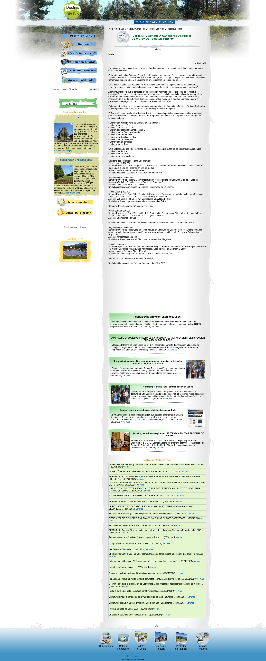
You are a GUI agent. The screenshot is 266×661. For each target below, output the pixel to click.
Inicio (110, 29)
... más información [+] (73, 193)
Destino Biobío (133, 656)
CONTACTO (168, 22)
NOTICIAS (139, 22)
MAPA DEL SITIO (153, 22)
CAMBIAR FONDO (211, 3)
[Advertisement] (146, 9)
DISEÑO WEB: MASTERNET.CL (133, 659)
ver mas (155, 326)
